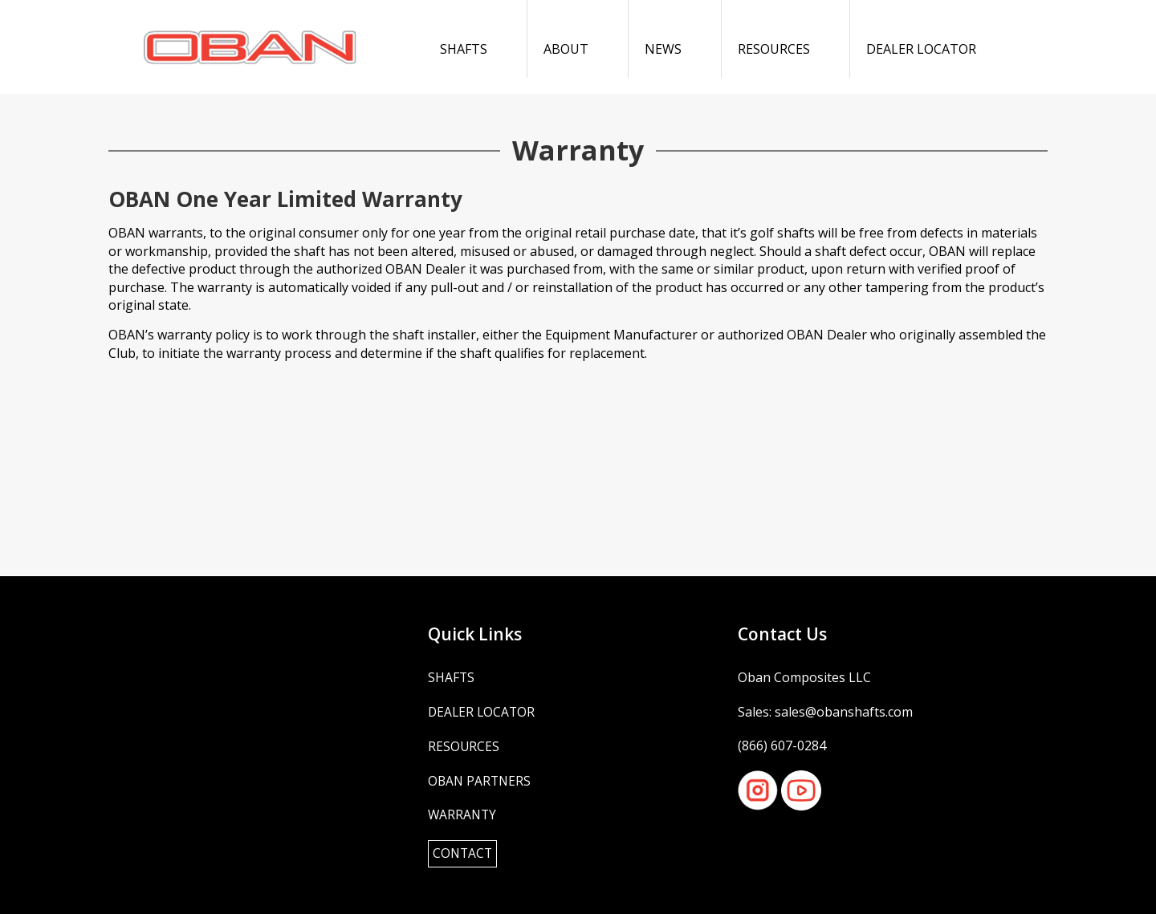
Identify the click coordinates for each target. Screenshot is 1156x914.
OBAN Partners (481, 779)
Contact (464, 852)
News (663, 49)
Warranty (463, 813)
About (565, 49)
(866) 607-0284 (782, 745)
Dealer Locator (921, 49)
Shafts (463, 49)
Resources (774, 49)
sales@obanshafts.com (844, 711)
